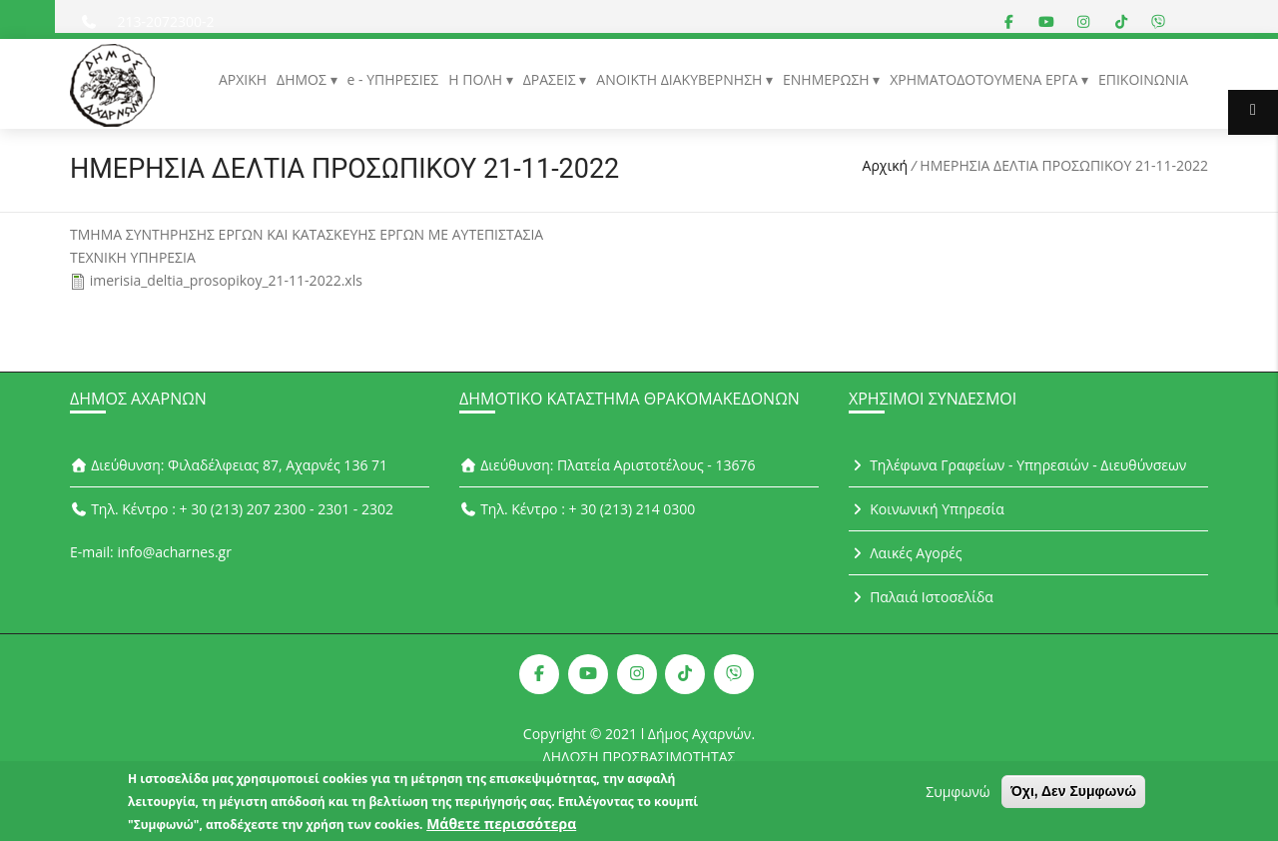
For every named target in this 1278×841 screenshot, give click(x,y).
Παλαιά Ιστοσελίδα (921, 596)
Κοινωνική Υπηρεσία (926, 508)
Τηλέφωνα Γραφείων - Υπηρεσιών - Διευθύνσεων (1017, 464)
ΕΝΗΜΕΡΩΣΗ (828, 79)
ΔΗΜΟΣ (303, 79)
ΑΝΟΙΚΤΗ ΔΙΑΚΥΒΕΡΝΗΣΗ (681, 79)
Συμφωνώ (957, 794)
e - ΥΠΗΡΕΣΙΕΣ (393, 79)
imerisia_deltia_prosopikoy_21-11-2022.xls (226, 280)
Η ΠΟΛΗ (476, 79)
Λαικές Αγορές (905, 552)
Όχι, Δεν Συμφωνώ (1073, 794)
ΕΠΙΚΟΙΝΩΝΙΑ (1143, 79)
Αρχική (886, 165)
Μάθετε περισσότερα (501, 826)
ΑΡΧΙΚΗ (243, 79)
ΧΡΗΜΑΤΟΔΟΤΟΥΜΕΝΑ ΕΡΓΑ (985, 79)
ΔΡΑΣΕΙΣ (551, 79)
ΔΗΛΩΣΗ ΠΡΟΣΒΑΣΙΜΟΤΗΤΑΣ (639, 756)
